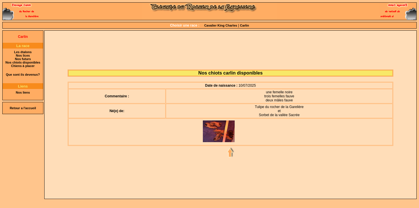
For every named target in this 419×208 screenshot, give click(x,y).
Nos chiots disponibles (22, 62)
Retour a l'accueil (23, 108)
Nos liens (23, 92)
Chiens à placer (22, 66)
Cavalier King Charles (220, 25)
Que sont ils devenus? (23, 74)
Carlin (244, 25)
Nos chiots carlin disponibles (230, 72)
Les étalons (23, 52)
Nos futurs (23, 59)
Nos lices (23, 55)
